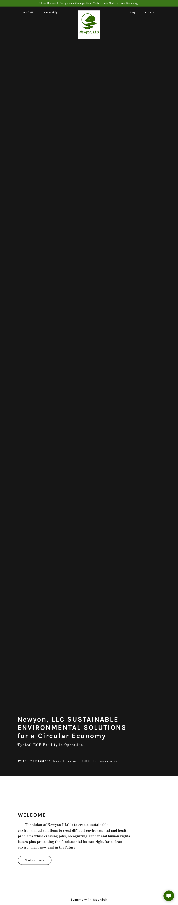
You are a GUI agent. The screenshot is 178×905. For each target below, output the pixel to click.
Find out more (35, 860)
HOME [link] (30, 12)
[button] (148, 12)
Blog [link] (133, 12)
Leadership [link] (50, 12)
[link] (89, 11)
